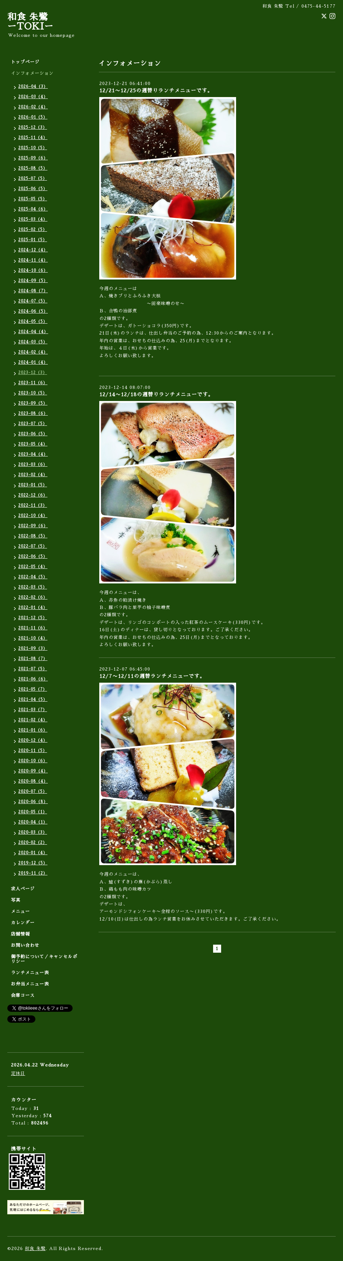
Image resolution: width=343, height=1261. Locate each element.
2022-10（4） (32, 516)
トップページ (25, 62)
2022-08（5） (32, 536)
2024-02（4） (33, 352)
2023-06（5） (32, 434)
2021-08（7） (32, 659)
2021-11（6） (32, 628)
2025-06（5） (32, 189)
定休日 (18, 1073)
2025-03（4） (32, 219)
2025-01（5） (32, 240)
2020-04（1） (32, 822)
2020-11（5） (32, 751)
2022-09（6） (33, 526)
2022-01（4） (32, 608)
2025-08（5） (32, 168)
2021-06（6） (33, 679)
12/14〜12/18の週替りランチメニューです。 (156, 394)
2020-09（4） (33, 771)
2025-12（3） (32, 128)
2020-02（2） (32, 843)
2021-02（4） (32, 720)
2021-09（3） (32, 649)
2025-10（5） (32, 148)
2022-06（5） (32, 557)
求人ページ (23, 889)
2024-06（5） (33, 311)
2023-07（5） (32, 424)
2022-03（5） (32, 587)
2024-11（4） (33, 260)
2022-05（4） (32, 567)
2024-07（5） (32, 301)
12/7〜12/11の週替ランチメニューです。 (152, 676)
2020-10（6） (32, 761)
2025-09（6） (33, 158)
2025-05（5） (32, 199)
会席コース (23, 995)
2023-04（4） (33, 454)
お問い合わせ (25, 945)
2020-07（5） (32, 792)
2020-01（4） (32, 853)
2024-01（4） (33, 362)
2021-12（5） (32, 618)
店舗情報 (20, 934)
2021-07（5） (32, 669)
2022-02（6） (32, 597)
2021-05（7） (32, 689)
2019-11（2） (32, 873)
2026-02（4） (33, 107)
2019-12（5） (32, 863)
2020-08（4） (33, 781)
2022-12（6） (32, 495)
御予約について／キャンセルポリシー (44, 959)
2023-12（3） (32, 373)
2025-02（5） (32, 230)
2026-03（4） (33, 97)
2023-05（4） (32, 444)
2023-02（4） (32, 475)
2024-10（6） (33, 271)
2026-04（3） (33, 87)
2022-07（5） (32, 546)
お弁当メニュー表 (30, 984)
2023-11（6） (32, 383)
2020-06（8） (33, 802)
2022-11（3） (32, 506)
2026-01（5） (32, 117)
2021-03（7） (32, 710)
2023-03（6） (32, 465)
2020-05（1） (32, 812)
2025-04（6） (33, 209)
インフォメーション (32, 73)
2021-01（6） (32, 730)
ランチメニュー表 (30, 973)
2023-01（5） (32, 485)
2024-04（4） (33, 332)
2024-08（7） (33, 291)
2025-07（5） (32, 179)
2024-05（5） (32, 322)
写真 (15, 900)
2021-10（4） (32, 638)
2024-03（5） (32, 342)
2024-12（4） (33, 250)
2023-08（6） (33, 414)
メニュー (20, 911)
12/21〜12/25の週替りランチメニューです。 (156, 90)
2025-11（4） (32, 138)
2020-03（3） (32, 832)
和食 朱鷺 (35, 1248)
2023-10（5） (32, 393)
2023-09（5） (32, 403)
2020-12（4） (32, 741)
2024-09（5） (33, 281)
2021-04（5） (32, 700)
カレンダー (23, 923)
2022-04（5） (32, 577)
